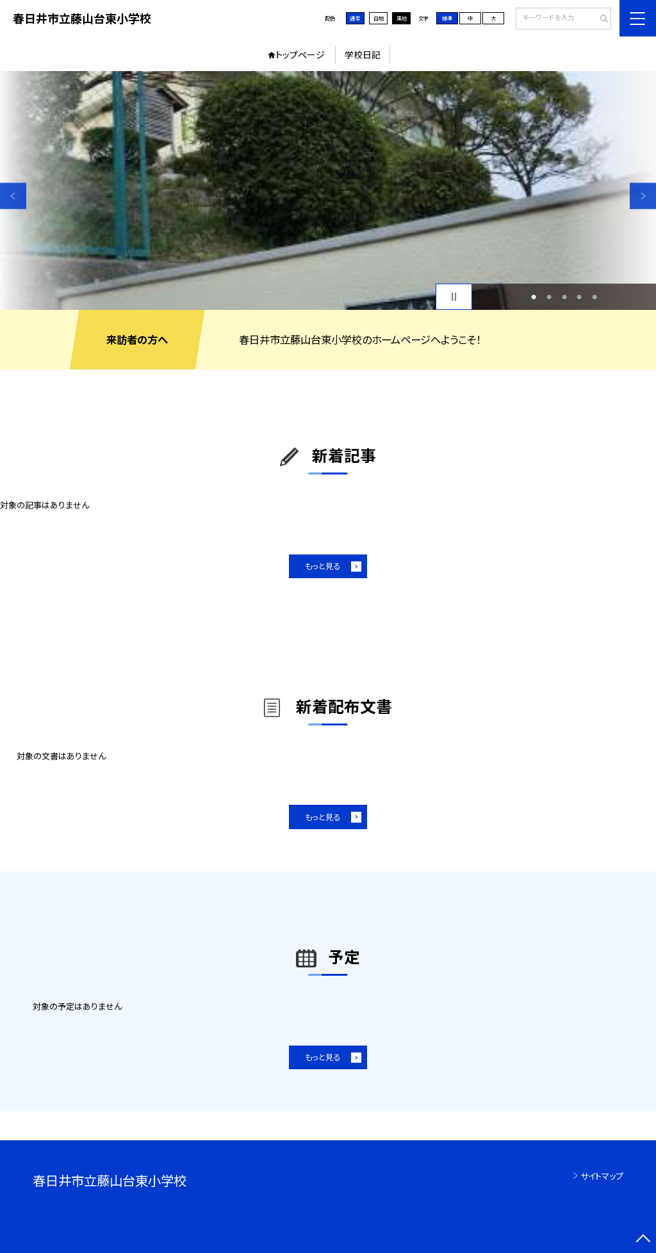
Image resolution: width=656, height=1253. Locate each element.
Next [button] (643, 195)
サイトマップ (601, 1176)
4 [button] (579, 297)
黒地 (402, 18)
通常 (355, 18)
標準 (447, 18)
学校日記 (363, 54)
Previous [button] (13, 195)
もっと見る (322, 566)
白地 (378, 18)
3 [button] (564, 297)
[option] (328, 190)
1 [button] (533, 297)
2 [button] (549, 297)
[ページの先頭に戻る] (643, 1240)
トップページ (300, 54)
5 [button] (594, 297)
